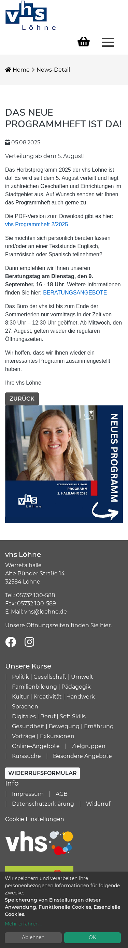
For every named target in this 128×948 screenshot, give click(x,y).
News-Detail (53, 70)
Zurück (22, 399)
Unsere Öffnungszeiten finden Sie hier (58, 625)
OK (92, 937)
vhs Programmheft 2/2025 (36, 224)
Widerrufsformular (42, 773)
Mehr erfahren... (23, 924)
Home (17, 70)
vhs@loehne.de (45, 611)
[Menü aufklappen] (108, 41)
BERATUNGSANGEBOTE (75, 293)
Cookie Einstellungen (34, 819)
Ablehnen (33, 937)
